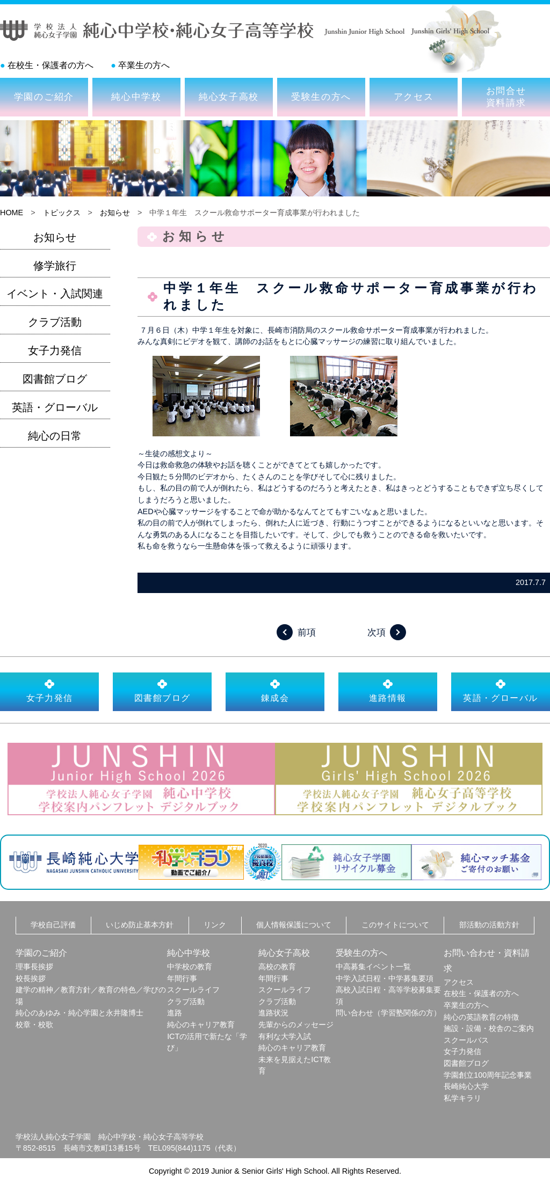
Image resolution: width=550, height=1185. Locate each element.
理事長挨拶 (34, 966)
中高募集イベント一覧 (373, 966)
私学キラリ (462, 1098)
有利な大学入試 (284, 1036)
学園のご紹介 (44, 96)
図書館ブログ (55, 379)
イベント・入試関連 (54, 293)
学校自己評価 (53, 924)
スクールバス (466, 1040)
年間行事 (182, 978)
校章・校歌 (34, 1024)
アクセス (414, 96)
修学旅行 (54, 266)
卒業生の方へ (144, 65)
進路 (174, 1012)
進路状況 (273, 1012)
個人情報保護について (293, 924)
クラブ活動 (55, 322)
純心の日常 (55, 436)
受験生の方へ (321, 96)
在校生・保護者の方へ (50, 65)
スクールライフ (193, 989)
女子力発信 (55, 350)
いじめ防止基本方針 (139, 924)
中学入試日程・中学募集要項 (384, 978)
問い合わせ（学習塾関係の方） (388, 1012)
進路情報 (388, 691)
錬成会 (275, 691)
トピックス (62, 212)
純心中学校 (136, 96)
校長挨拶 (31, 978)
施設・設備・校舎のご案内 (489, 1028)
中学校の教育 (189, 966)
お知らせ (115, 212)
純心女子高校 (229, 96)
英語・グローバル (55, 407)
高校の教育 (277, 966)
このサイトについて (395, 924)
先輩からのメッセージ (296, 1024)
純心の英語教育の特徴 (481, 1017)
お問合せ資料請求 (506, 96)
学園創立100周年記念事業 (488, 1075)
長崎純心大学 (466, 1086)
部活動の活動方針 (489, 924)
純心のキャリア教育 (201, 1024)
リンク (215, 924)
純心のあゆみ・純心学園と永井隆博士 (79, 1012)
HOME (11, 212)
